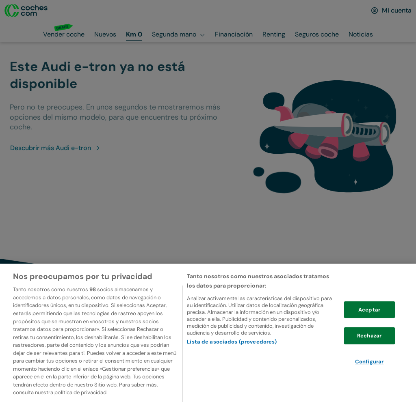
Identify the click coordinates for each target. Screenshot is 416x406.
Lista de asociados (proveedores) (232, 347)
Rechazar (369, 340)
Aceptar (369, 314)
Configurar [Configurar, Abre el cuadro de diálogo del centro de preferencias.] (369, 366)
